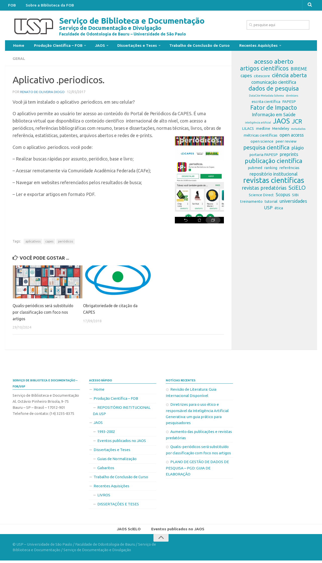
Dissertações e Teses (128, 46)
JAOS (93, 46)
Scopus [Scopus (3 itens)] (283, 196)
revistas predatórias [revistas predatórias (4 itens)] (264, 190)
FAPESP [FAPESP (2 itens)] (289, 103)
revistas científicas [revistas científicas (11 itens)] (273, 182)
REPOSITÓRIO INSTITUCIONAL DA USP (121, 412)
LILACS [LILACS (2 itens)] (248, 130)
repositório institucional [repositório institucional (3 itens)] (274, 175)
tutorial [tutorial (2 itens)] (271, 203)
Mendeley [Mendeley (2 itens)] (280, 130)
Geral (19, 60)
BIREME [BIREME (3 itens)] (299, 70)
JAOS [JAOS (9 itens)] (281, 123)
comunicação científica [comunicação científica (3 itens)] (273, 84)
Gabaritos (105, 469)
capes (49, 243)
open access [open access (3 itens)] (291, 136)
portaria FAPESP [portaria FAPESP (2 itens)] (263, 156)
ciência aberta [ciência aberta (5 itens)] (289, 77)
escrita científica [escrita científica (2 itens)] (266, 103)
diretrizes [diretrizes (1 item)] (292, 97)
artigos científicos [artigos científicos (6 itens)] (264, 70)
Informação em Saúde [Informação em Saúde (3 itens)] (274, 116)
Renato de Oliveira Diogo (43, 94)
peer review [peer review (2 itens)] (286, 143)
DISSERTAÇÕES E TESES (118, 505)
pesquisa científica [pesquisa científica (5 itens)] (266, 149)
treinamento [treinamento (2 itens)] (251, 203)
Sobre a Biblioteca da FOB (45, 6)
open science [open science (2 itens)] (262, 143)
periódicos (65, 243)
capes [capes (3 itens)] (246, 77)
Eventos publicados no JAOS (121, 442)
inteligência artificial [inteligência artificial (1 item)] (258, 124)
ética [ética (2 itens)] (278, 210)
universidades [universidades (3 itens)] (293, 203)
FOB (11, 6)
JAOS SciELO (130, 531)
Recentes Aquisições (243, 46)
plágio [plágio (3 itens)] (298, 149)
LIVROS (103, 496)
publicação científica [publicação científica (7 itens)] (273, 163)
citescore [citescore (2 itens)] (262, 78)
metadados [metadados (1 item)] (298, 130)
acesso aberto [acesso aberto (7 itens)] (273, 63)
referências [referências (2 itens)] (289, 170)
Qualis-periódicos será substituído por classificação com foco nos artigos (44, 314)
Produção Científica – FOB (54, 46)
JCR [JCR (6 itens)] (297, 123)
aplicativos (33, 243)
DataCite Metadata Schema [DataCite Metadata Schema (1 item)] (266, 97)
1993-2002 (106, 433)
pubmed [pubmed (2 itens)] (255, 170)
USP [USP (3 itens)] (268, 209)
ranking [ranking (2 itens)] (270, 170)
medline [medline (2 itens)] (263, 130)
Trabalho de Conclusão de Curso (188, 46)
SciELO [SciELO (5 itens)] (297, 190)
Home (17, 46)
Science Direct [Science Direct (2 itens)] (261, 197)
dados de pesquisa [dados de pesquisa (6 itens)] (274, 91)
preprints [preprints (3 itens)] (289, 156)
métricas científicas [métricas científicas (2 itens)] (260, 137)
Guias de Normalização (117, 460)
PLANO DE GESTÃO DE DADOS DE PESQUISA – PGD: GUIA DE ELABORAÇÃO (197, 469)
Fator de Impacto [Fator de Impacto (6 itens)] (273, 110)
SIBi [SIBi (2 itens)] (295, 197)
